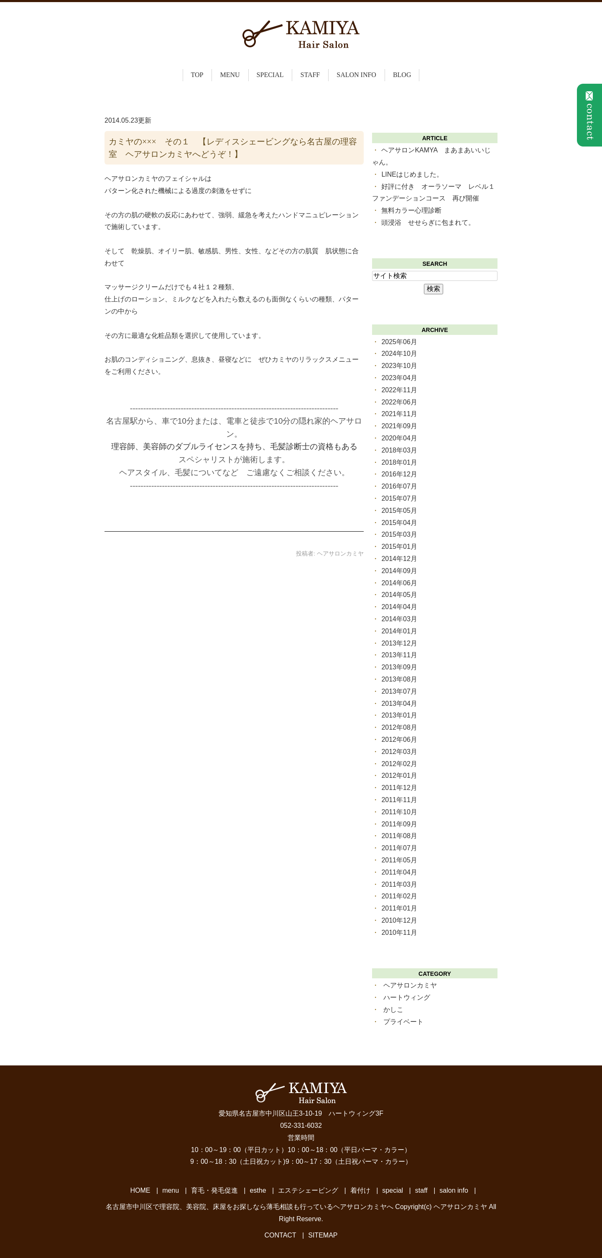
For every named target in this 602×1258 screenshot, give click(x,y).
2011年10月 (399, 812)
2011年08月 (399, 835)
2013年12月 (399, 643)
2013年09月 (399, 667)
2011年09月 (399, 824)
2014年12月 (399, 558)
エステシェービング (308, 1190)
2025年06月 (399, 341)
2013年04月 (399, 703)
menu (170, 1190)
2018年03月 (399, 450)
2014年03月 (399, 619)
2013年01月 (399, 715)
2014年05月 (399, 594)
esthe (258, 1190)
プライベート (403, 1021)
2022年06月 (399, 402)
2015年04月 (399, 522)
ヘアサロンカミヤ (410, 985)
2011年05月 (399, 860)
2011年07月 (399, 848)
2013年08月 (399, 679)
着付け (360, 1190)
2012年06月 (399, 739)
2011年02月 (399, 896)
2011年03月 (399, 884)
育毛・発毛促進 (214, 1190)
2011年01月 (399, 908)
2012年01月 (399, 775)
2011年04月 (399, 872)
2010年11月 (399, 932)
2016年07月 (399, 486)
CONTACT (280, 1235)
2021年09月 (399, 426)
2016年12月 (399, 474)
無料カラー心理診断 (411, 210)
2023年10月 (399, 365)
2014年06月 (399, 583)
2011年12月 (399, 787)
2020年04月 (399, 438)
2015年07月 (399, 498)
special (270, 74)
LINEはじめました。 (412, 174)
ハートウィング (406, 997)
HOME (140, 1190)
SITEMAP (322, 1235)
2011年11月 (399, 799)
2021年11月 (399, 413)
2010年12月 (399, 920)
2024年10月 (399, 353)
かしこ (393, 1009)
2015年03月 (399, 534)
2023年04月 (399, 377)
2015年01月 (399, 546)
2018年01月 (399, 462)
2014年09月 (399, 570)
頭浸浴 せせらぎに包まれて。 (428, 222)
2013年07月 (399, 691)
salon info (356, 74)
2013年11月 (399, 655)
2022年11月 (399, 390)
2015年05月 (399, 510)
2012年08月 (399, 727)
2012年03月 (399, 751)
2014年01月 (399, 631)
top (197, 74)
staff (310, 74)
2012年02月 (399, 763)
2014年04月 (399, 606)
